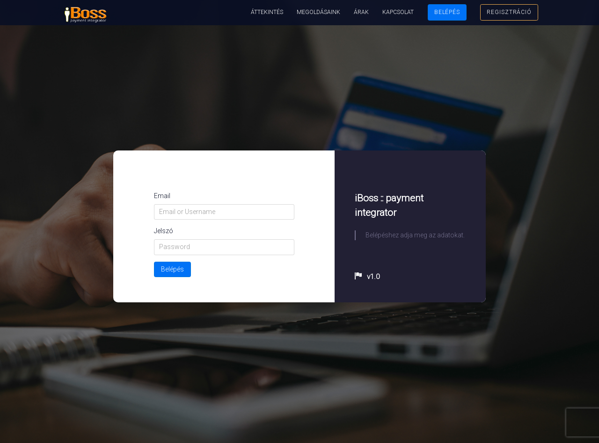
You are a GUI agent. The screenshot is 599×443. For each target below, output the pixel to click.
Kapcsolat (398, 12)
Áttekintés (267, 12)
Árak (361, 12)
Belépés (447, 12)
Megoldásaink (318, 12)
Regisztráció (509, 12)
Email (162, 196)
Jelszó (163, 231)
